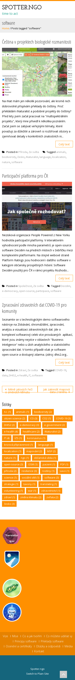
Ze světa (34, 152)
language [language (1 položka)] (45, 444)
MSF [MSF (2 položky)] (51, 451)
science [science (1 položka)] (10, 477)
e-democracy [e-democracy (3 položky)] (29, 425)
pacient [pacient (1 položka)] (49, 464)
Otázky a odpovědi (48, 646)
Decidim (65, 286)
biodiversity (9, 157)
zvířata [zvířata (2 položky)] (52, 497)
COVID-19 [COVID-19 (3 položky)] (63, 418)
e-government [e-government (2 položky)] (54, 425)
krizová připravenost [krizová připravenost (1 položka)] (18, 444)
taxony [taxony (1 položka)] (29, 484)
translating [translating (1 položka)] (48, 484)
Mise (15, 636)
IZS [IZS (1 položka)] (18, 438)
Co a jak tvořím (32, 636)
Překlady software (52, 641)
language (45, 157)
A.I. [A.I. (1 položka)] (7, 412)
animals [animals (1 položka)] (22, 412)
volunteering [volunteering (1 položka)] (13, 490)
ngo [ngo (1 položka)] (25, 458)
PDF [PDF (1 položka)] (64, 464)
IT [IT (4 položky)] (6, 438)
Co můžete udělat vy (59, 636)
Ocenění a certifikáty (19, 646)
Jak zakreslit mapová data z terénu (56, 389)
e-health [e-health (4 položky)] (11, 431)
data (5, 375)
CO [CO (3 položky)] (33, 418)
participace (42, 291)
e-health (22, 375)
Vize (5, 636)
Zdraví (22, 370)
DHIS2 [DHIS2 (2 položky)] (9, 425)
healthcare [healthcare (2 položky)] (31, 431)
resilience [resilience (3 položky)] (29, 471)
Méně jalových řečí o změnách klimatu (18, 389)
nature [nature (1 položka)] (10, 458)
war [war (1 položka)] (32, 490)
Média (69, 646)
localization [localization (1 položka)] (12, 451)
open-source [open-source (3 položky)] (13, 464)
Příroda (22, 152)
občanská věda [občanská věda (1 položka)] (45, 458)
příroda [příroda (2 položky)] (10, 471)
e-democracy (10, 291)
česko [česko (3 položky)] (9, 504)
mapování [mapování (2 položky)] (34, 451)
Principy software (26, 641)
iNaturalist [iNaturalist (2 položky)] (52, 431)
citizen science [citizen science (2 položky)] (14, 418)
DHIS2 (12, 375)
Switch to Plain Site (37, 673)
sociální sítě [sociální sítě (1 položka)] (30, 477)
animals (61, 152)
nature (6, 162)
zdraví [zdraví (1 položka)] (9, 497)
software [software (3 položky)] (51, 477)
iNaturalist (32, 157)
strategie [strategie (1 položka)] (11, 484)
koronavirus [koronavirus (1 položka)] (36, 438)
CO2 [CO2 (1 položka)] (46, 418)
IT (30, 375)
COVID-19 (60, 370)
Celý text (64, 144)
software (16, 162)
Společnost (25, 286)
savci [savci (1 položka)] (64, 471)
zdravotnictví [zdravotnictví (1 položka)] (50, 490)
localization (59, 157)
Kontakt (39, 651)
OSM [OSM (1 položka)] (32, 464)
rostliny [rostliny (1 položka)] (48, 471)
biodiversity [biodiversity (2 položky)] (43, 412)
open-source (27, 291)
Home (5, 28)
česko (21, 157)
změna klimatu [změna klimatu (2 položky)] (30, 497)
